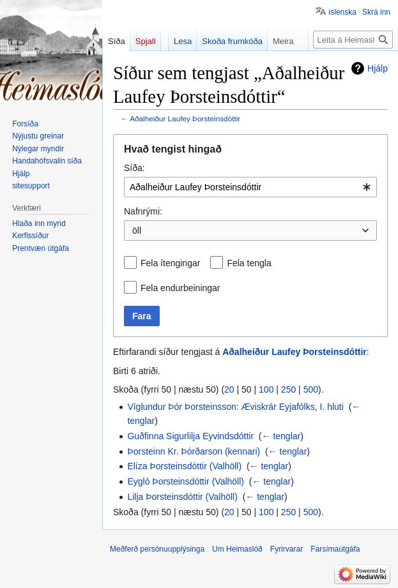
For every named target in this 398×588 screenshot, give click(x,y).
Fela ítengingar (170, 263)
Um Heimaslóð (237, 549)
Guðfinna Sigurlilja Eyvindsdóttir (190, 436)
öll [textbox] (136, 230)
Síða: (134, 168)
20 (229, 389)
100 (266, 389)
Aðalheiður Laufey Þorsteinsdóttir (185, 118)
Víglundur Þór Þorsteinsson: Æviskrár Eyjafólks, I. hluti (235, 407)
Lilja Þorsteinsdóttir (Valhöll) (182, 497)
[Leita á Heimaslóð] (353, 40)
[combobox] (250, 187)
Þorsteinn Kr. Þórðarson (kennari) (193, 451)
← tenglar (281, 436)
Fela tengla (249, 263)
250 (288, 389)
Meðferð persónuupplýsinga (157, 549)
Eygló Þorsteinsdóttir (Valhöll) (185, 481)
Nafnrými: (143, 211)
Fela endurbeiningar (180, 288)
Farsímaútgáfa (335, 549)
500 (310, 389)
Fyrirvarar (286, 549)
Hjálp (377, 68)
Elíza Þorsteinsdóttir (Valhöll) (184, 466)
